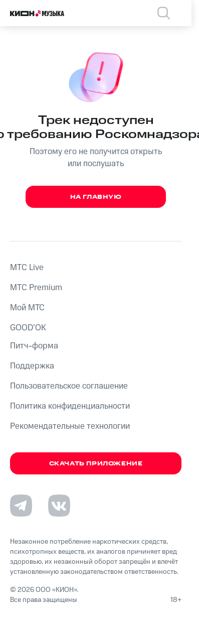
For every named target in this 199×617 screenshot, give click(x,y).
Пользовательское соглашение (69, 386)
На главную (96, 197)
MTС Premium (36, 288)
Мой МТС (27, 308)
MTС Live (27, 268)
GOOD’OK (28, 328)
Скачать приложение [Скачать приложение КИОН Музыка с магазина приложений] (96, 463)
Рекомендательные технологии (70, 426)
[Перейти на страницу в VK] (59, 506)
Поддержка (32, 366)
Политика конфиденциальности (70, 406)
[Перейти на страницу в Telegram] (21, 506)
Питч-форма (34, 346)
